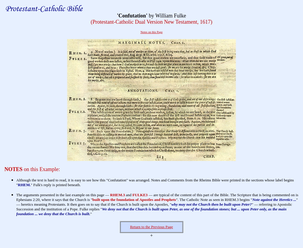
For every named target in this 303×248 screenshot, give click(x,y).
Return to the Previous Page (151, 227)
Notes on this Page (152, 32)
